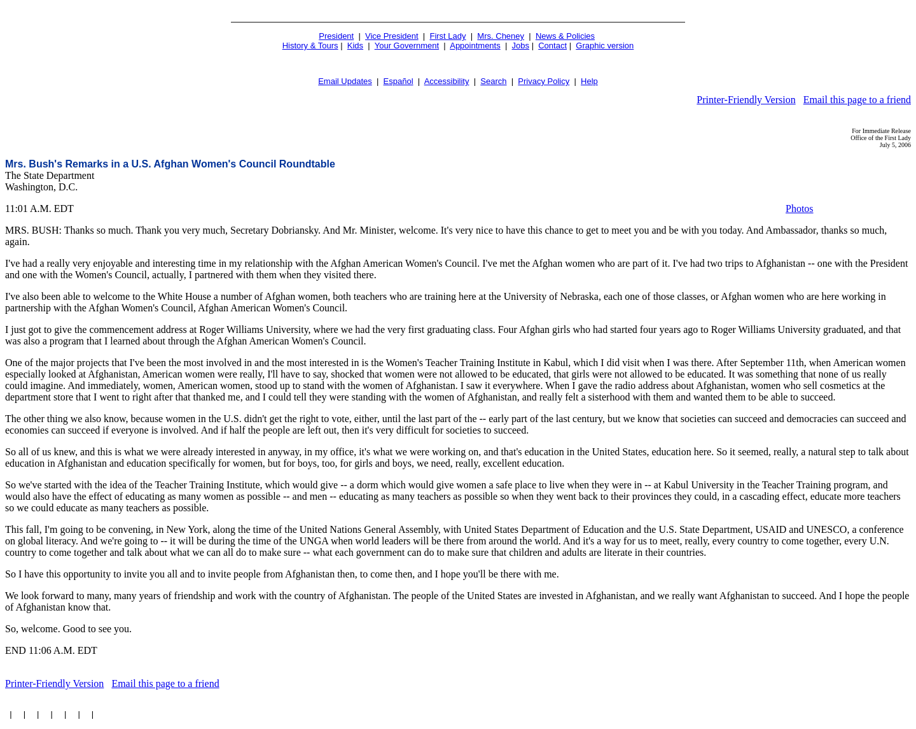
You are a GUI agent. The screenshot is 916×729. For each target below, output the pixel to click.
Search (493, 81)
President (336, 36)
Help (589, 81)
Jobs (520, 45)
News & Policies (565, 36)
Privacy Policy (543, 81)
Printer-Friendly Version (746, 99)
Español (398, 81)
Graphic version (605, 45)
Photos (800, 208)
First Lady (447, 36)
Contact (552, 45)
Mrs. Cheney (500, 36)
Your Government (407, 45)
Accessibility (446, 81)
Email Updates (345, 81)
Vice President (392, 36)
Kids (355, 45)
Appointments (475, 45)
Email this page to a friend (857, 99)
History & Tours (310, 45)
